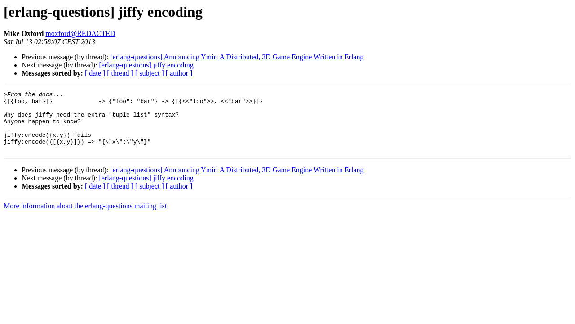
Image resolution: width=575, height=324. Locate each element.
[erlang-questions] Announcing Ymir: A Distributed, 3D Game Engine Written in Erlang (236, 57)
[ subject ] (149, 73)
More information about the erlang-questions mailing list (85, 218)
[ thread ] (120, 73)
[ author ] (179, 73)
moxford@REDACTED (80, 33)
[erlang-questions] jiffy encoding (146, 65)
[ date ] (95, 73)
